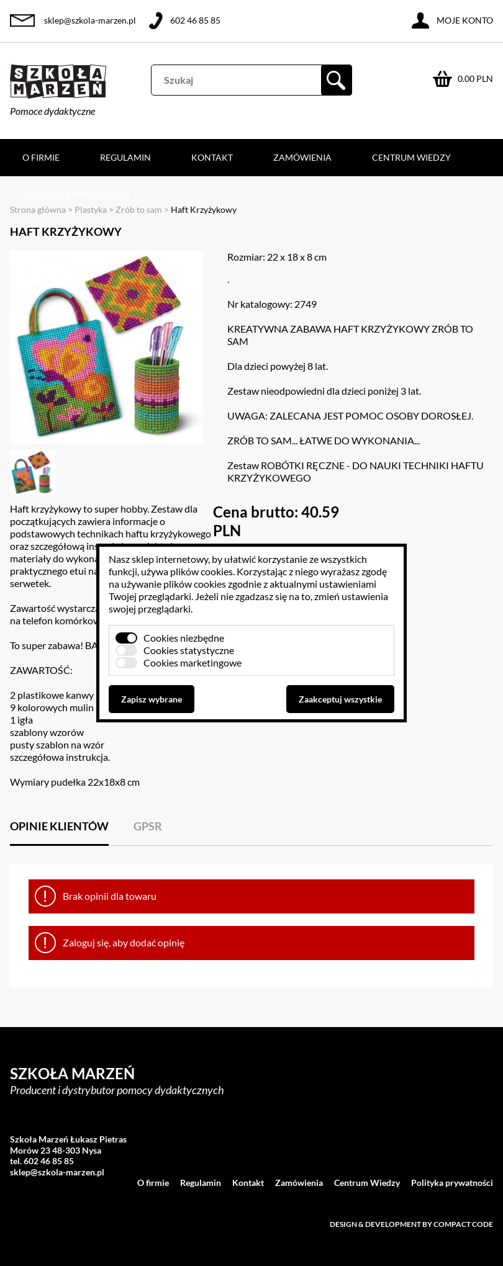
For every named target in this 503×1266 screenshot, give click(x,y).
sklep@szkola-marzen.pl (90, 20)
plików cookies (201, 571)
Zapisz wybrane (151, 699)
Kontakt (212, 157)
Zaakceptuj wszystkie (340, 699)
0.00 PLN (475, 78)
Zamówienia (302, 157)
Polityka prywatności (75, 194)
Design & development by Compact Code (411, 1224)
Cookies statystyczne (188, 650)
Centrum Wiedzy (411, 157)
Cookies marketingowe (192, 662)
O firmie (41, 157)
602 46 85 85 (195, 20)
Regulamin (125, 157)
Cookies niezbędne (183, 638)
